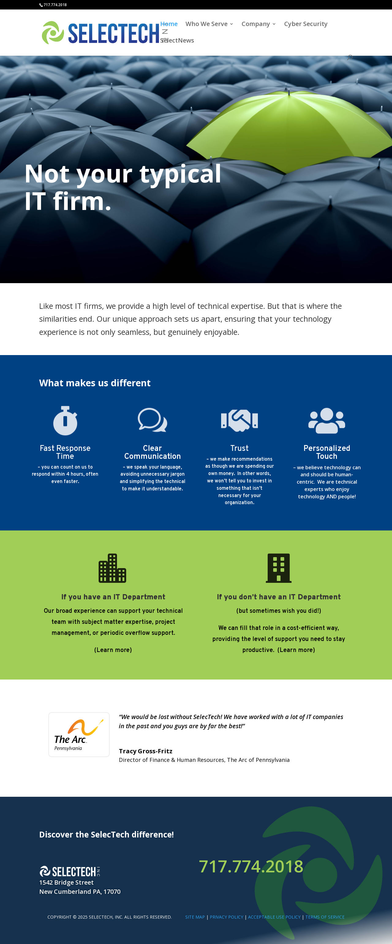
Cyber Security (306, 25)
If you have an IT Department (113, 597)
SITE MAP (195, 917)
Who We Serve (207, 25)
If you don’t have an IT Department (279, 597)
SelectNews (177, 41)
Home (169, 25)
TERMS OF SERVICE (325, 917)
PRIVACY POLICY (226, 917)
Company (256, 25)
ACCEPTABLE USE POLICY (274, 917)
